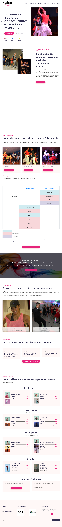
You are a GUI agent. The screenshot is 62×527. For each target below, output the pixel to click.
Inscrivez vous (28, 170)
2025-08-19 (45, 351)
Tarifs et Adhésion (47, 3)
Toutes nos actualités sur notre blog (31, 361)
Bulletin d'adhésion (16, 488)
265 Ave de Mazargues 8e (29, 188)
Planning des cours (38, 3)
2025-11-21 (6, 351)
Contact (58, 3)
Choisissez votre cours (31, 270)
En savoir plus (9, 33)
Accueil (26, 3)
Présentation (31, 3)
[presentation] (3, 155)
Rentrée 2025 (20, 33)
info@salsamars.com (16, 242)
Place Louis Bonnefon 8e (49, 188)
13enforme (19, 520)
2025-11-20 (25, 351)
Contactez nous (48, 170)
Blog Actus (53, 3)
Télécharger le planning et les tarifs (31, 246)
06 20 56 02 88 (9, 242)
